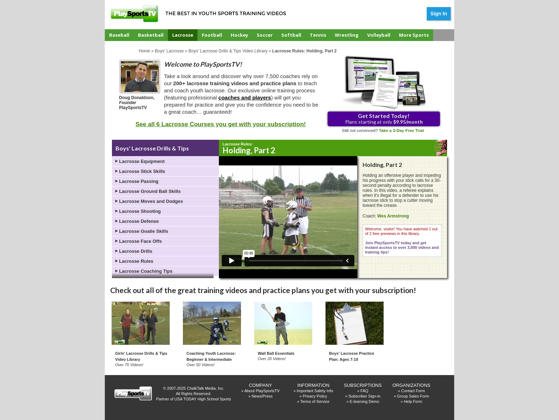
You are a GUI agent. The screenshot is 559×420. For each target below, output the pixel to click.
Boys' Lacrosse (169, 50)
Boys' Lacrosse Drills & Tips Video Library (228, 50)
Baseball (119, 35)
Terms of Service (314, 401)
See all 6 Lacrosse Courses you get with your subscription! (220, 124)
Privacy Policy (315, 396)
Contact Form (413, 391)
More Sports (414, 35)
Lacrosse (182, 35)
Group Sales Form (413, 396)
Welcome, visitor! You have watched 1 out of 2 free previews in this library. (402, 240)
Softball (291, 35)
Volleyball (378, 35)
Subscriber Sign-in (364, 396)
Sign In (438, 13)
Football (212, 35)
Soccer (265, 35)
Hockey (239, 35)
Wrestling (347, 35)
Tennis (318, 35)
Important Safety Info (315, 391)
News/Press (262, 396)
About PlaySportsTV (262, 391)
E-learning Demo (364, 401)
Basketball (151, 35)
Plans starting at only (384, 118)
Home (144, 50)
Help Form (413, 401)
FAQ (364, 391)
